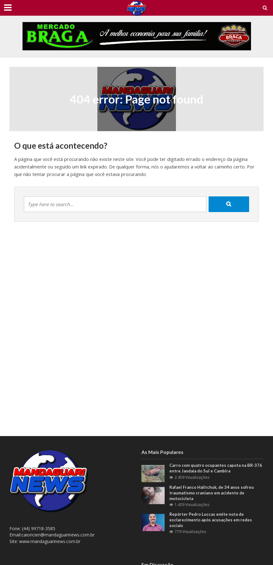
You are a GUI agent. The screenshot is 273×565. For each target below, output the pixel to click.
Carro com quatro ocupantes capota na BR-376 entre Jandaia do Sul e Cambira (215, 468)
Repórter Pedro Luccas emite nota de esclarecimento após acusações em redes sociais (210, 520)
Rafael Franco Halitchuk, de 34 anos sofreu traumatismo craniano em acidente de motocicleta (211, 493)
